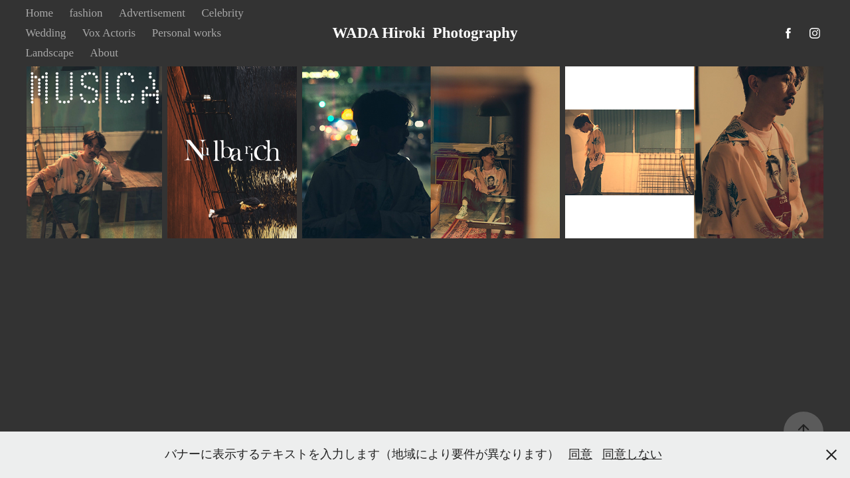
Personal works (186, 33)
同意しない (632, 454)
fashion (85, 13)
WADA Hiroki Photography (425, 33)
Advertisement (152, 13)
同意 (580, 454)
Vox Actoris (108, 33)
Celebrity (222, 13)
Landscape (49, 52)
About (104, 52)
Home (39, 13)
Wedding (45, 33)
